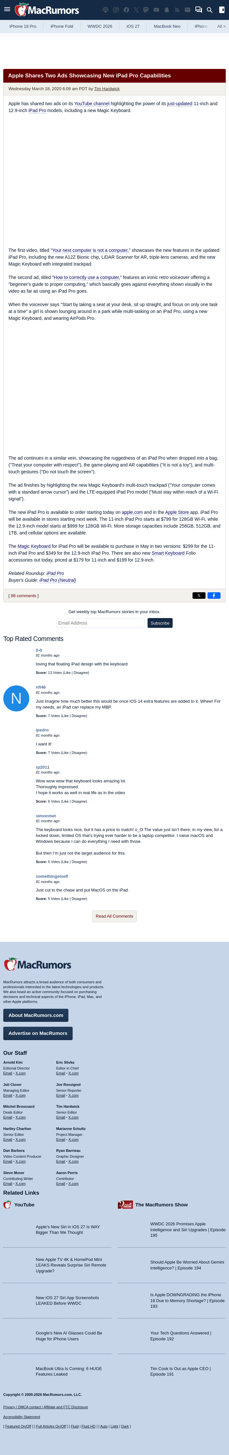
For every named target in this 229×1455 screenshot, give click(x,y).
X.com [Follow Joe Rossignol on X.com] (73, 1095)
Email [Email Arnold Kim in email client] (7, 1073)
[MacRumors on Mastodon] (146, 10)
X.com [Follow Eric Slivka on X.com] (73, 1073)
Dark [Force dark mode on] (125, 1426)
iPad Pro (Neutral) (57, 580)
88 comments (23, 595)
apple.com (132, 512)
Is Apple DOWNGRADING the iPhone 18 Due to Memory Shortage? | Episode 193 (187, 1300)
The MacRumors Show (162, 1204)
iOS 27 (133, 26)
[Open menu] (7, 10)
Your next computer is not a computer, (90, 250)
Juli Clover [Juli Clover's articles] (12, 1085)
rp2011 (43, 767)
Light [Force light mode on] (114, 1426)
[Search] (212, 10)
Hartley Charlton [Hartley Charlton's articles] (17, 1129)
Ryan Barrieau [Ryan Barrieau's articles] (68, 1151)
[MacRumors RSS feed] (177, 10)
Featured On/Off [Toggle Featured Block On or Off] (18, 1426)
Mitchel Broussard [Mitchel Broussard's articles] (19, 1106)
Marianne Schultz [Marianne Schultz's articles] (71, 1129)
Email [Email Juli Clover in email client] (7, 1095)
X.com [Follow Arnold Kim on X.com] (21, 1073)
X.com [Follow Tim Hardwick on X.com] (73, 1117)
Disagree (81, 673)
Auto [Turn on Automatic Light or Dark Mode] (104, 1426)
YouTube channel (91, 103)
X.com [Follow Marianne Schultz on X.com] (73, 1139)
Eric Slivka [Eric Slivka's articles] (65, 1062)
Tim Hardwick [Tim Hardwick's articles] (67, 1106)
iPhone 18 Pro (22, 26)
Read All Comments (114, 916)
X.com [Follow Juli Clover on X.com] (21, 1095)
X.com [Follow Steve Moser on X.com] (21, 1183)
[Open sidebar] (222, 10)
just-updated (180, 103)
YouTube (24, 1204)
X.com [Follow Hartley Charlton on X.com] (21, 1139)
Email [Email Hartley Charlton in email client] (7, 1139)
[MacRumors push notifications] (167, 10)
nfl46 (41, 687)
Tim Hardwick (107, 88)
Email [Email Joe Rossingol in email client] (60, 1095)
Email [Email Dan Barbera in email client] (7, 1161)
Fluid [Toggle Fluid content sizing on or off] (75, 1426)
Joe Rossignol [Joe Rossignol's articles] (68, 1085)
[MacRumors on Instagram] (116, 10)
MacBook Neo (167, 26)
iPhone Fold (61, 26)
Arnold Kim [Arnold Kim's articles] (12, 1062)
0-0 (39, 650)
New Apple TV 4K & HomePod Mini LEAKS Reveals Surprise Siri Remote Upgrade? (71, 1265)
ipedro (42, 730)
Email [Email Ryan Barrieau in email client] (60, 1161)
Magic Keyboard (34, 546)
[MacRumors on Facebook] (126, 10)
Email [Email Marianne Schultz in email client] (60, 1139)
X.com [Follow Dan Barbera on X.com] (21, 1161)
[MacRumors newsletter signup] (187, 10)
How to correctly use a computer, (87, 277)
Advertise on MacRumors (37, 1033)
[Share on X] (199, 595)
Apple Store (177, 512)
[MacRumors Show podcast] (105, 10)
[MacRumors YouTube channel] (156, 10)
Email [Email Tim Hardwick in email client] (60, 1117)
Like (67, 673)
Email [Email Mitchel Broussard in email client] (7, 1117)
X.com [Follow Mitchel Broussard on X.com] (21, 1117)
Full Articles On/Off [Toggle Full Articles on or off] (51, 1426)
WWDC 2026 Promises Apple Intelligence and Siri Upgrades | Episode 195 (188, 1229)
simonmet (46, 815)
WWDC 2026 (100, 26)
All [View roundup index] (221, 26)
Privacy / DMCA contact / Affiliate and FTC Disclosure (45, 1407)
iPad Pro (37, 110)
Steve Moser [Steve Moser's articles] (13, 1173)
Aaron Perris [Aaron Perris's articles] (67, 1173)
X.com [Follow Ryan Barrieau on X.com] (73, 1161)
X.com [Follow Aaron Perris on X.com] (73, 1183)
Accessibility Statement (21, 1417)
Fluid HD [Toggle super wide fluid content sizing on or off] (88, 1426)
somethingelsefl (52, 876)
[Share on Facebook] (214, 595)
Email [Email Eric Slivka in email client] (60, 1073)
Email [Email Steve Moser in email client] (7, 1183)
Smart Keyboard (167, 553)
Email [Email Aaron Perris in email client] (60, 1183)
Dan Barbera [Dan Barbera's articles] (13, 1151)
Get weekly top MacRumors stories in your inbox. (114, 611)
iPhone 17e (205, 26)
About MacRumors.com (35, 1015)
